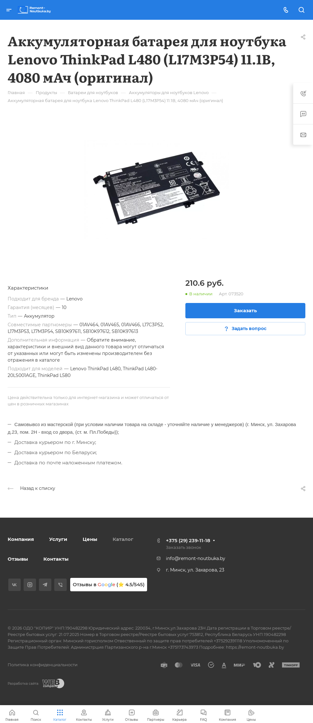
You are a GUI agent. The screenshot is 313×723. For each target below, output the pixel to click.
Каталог (123, 539)
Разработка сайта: (23, 684)
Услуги (58, 539)
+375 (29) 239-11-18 (188, 540)
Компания (21, 539)
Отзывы (18, 559)
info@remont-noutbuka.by (195, 558)
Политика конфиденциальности (43, 664)
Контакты (56, 559)
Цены (90, 539)
